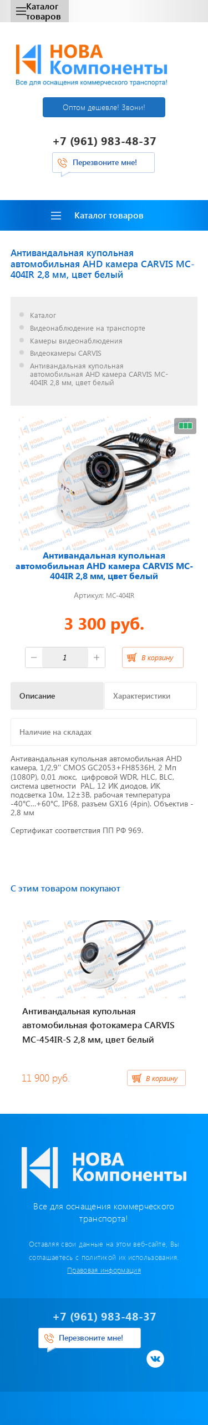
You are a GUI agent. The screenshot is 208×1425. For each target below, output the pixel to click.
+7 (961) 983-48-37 (104, 140)
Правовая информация (104, 1269)
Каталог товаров (38, 11)
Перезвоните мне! (105, 162)
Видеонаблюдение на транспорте (87, 328)
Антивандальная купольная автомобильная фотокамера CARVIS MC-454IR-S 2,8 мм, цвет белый (98, 1025)
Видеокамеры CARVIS (66, 353)
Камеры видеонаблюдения (76, 341)
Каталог (43, 315)
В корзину (157, 657)
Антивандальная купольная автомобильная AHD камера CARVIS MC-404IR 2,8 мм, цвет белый (99, 374)
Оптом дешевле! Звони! (104, 107)
